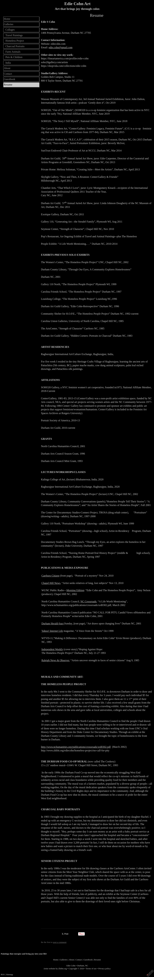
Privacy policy (104, 968)
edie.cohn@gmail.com (60, 47)
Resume (8, 84)
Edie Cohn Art (77, 3)
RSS (3, 974)
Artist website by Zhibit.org (55, 968)
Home (7, 18)
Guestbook (9, 79)
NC (86, 966)
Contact (8, 73)
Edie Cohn (70, 966)
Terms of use (91, 968)
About (7, 68)
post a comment (59, 942)
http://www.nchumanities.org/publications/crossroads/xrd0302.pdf (76, 746)
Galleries (8, 24)
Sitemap (9, 974)
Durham (80, 966)
